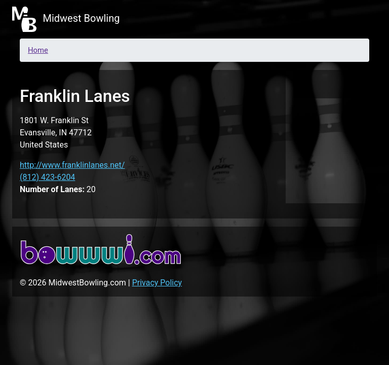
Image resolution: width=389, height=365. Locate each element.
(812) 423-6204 (47, 177)
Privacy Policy (157, 282)
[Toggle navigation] (362, 19)
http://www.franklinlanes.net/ (72, 165)
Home (38, 50)
